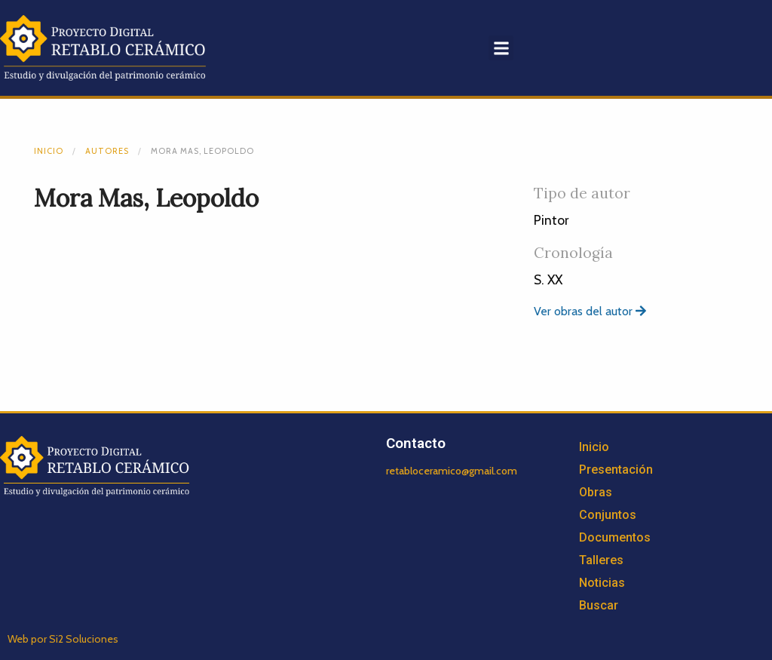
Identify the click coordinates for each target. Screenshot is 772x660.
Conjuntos (607, 515)
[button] (501, 47)
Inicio (48, 151)
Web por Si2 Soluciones (63, 639)
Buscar (598, 605)
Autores (107, 151)
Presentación (616, 469)
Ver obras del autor (590, 311)
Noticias (602, 583)
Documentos (615, 537)
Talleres (601, 560)
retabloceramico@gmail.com (451, 470)
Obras (595, 492)
